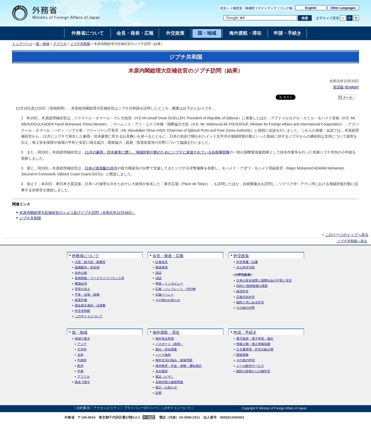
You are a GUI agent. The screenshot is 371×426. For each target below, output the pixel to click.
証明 (158, 393)
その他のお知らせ (167, 300)
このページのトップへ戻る (346, 235)
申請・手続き (245, 332)
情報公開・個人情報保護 (253, 344)
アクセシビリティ (106, 408)
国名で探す (82, 382)
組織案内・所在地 (87, 267)
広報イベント (164, 294)
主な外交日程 (245, 267)
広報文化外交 (245, 297)
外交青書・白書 (247, 262)
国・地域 (42, 44)
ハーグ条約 (163, 355)
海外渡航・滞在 (166, 332)
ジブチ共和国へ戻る (352, 241)
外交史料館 (82, 311)
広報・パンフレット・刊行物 (175, 289)
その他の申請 (245, 360)
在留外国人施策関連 (169, 382)
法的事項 (83, 408)
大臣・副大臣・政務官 (90, 262)
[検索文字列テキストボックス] (260, 17)
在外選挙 (161, 371)
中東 (80, 371)
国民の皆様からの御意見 (253, 371)
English (310, 8)
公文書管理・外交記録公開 (254, 349)
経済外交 (242, 291)
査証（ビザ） (164, 376)
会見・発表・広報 (168, 255)
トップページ (22, 44)
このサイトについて (89, 316)
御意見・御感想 (244, 8)
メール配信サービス (250, 366)
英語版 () (346, 87)
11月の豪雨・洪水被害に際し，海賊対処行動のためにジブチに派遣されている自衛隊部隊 (157, 152)
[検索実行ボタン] (304, 18)
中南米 (82, 360)
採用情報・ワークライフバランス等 (99, 278)
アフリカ (59, 44)
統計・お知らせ (166, 387)
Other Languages (343, 8)
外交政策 (241, 255)
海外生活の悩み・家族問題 (173, 360)
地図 (150, 417)
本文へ (224, 8)
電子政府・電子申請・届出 (254, 338)
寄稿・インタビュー (169, 283)
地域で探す (82, 338)
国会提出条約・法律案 (90, 305)
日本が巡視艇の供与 (101, 168)
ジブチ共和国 (80, 44)
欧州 (80, 366)
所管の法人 (82, 289)
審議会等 (81, 283)
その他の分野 (245, 308)
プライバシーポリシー (140, 408)
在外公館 (81, 273)
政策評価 (81, 300)
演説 (158, 278)
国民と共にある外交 (250, 302)
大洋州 (82, 349)
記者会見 (161, 262)
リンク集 (286, 8)
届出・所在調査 (166, 349)
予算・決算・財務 (87, 294)
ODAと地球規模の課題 (252, 286)
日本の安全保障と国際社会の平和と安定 (264, 280)
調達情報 (242, 355)
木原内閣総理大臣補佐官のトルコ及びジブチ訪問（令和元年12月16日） (77, 213)
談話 (158, 273)
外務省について (85, 255)
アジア (82, 344)
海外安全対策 (164, 338)
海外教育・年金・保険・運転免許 (178, 366)
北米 (80, 355)
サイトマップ (267, 8)
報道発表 (161, 267)
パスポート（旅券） (169, 344)
